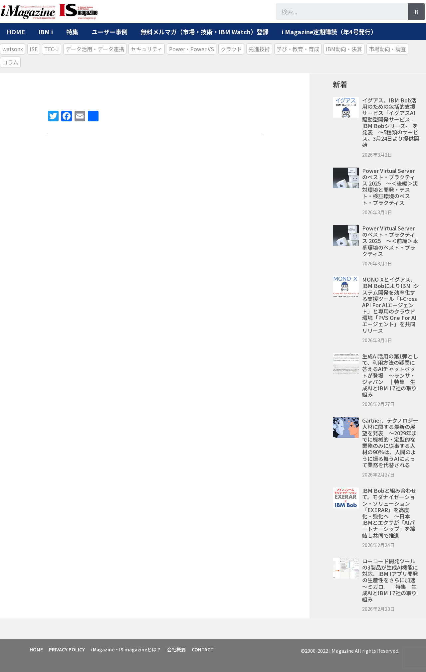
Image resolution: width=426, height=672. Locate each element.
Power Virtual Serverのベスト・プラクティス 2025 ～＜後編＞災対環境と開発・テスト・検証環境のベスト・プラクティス (390, 186)
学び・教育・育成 (298, 49)
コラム (10, 62)
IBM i (45, 31)
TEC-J (51, 49)
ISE (34, 49)
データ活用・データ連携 (95, 49)
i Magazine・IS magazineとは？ (129, 648)
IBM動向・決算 (344, 49)
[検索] (416, 11)
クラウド (231, 49)
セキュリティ (146, 49)
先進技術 (259, 49)
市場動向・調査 (387, 49)
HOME (16, 31)
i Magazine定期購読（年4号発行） (329, 31)
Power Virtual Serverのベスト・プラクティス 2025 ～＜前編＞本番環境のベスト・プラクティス (390, 241)
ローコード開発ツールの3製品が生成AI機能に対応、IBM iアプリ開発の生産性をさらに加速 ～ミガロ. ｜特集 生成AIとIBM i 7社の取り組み (391, 580)
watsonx (12, 49)
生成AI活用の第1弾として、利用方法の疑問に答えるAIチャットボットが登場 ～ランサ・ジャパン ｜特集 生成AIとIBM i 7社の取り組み (390, 375)
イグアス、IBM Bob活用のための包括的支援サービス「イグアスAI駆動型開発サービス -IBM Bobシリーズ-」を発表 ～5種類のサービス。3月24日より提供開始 (390, 122)
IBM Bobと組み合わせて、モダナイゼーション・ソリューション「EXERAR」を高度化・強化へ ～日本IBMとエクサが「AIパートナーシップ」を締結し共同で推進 (389, 512)
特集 (72, 31)
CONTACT (209, 648)
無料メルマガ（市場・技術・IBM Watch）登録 (205, 31)
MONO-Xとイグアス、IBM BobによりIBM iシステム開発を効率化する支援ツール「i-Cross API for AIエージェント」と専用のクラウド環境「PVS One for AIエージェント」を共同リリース (390, 305)
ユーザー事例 (109, 31)
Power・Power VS (191, 49)
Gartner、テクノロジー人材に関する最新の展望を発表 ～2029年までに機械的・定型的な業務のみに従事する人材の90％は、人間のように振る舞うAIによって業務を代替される (390, 442)
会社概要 (181, 648)
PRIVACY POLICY (69, 648)
